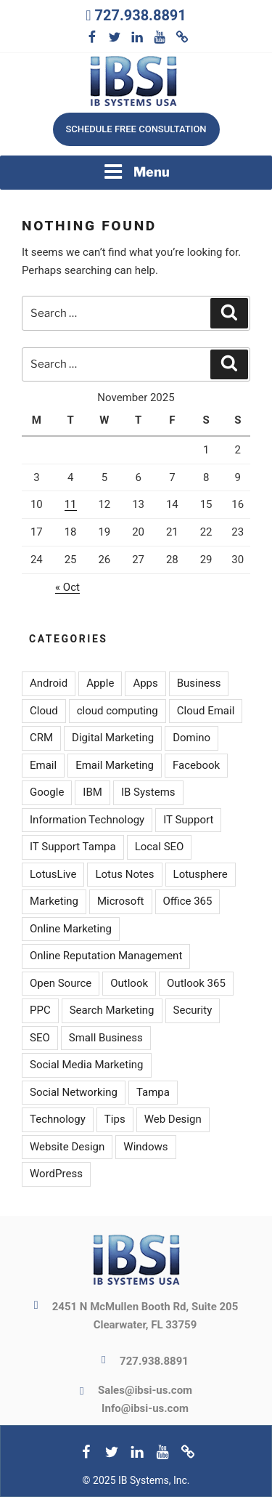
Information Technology (87, 819)
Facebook (196, 765)
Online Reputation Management (106, 955)
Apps (145, 683)
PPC (40, 1010)
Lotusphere (200, 874)
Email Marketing (114, 765)
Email (43, 765)
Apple (100, 683)
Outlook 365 (196, 983)
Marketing (54, 901)
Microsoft (120, 901)
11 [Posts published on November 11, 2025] (71, 504)
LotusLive (53, 874)
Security (193, 1010)
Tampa (153, 1092)
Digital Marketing (113, 737)
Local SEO (159, 846)
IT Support (188, 819)
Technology (58, 1119)
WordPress (56, 1173)
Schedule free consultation (135, 129)
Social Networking (74, 1092)
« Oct (67, 587)
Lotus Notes (124, 874)
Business (199, 683)
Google (47, 792)
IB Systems (148, 792)
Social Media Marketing (87, 1064)
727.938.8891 (140, 15)
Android (48, 683)
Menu (136, 171)
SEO (40, 1037)
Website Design (67, 1146)
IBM (92, 792)
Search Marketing (112, 1010)
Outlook (129, 983)
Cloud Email (206, 710)
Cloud (44, 710)
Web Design (173, 1119)
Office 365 (188, 901)
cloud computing (117, 710)
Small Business (106, 1037)
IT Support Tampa (73, 846)
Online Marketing (71, 928)
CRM (41, 737)
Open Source (60, 983)
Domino (191, 737)
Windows (145, 1146)
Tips (114, 1119)
